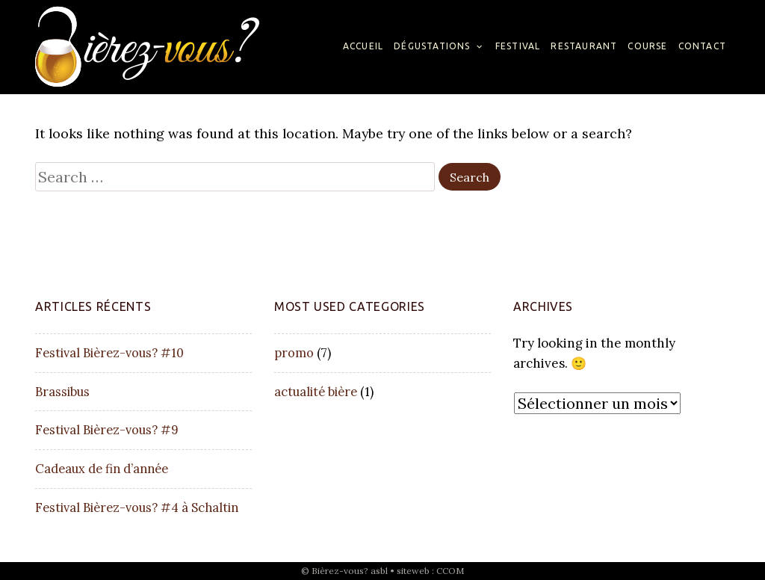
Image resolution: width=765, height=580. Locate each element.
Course (647, 46)
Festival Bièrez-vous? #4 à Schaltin (136, 507)
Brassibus (62, 391)
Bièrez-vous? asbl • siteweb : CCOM (388, 570)
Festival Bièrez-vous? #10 (109, 352)
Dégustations (432, 46)
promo (294, 352)
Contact (702, 46)
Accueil (363, 46)
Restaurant (584, 46)
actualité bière (315, 391)
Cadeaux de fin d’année (101, 468)
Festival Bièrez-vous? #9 (107, 429)
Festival (518, 46)
